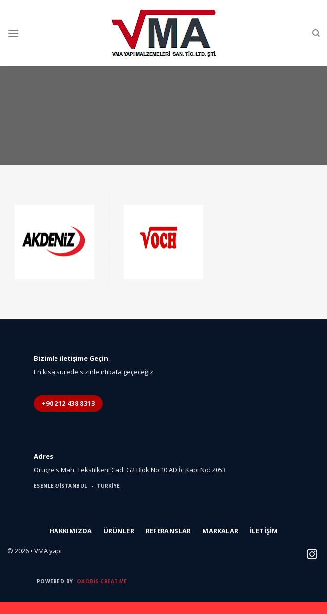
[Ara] (316, 33)
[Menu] (13, 33)
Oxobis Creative (102, 581)
